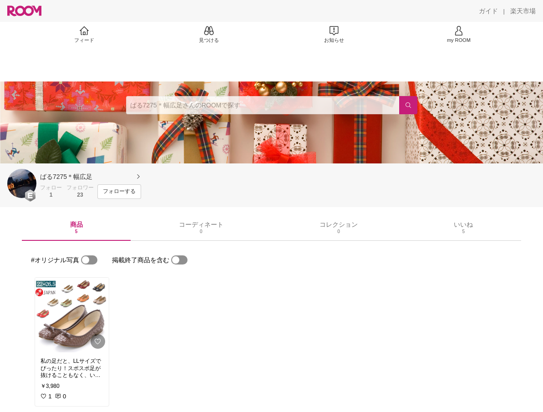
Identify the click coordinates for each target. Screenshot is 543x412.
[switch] (89, 259)
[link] (72, 315)
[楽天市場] (523, 11)
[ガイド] (488, 11)
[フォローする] (119, 191)
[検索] (408, 105)
